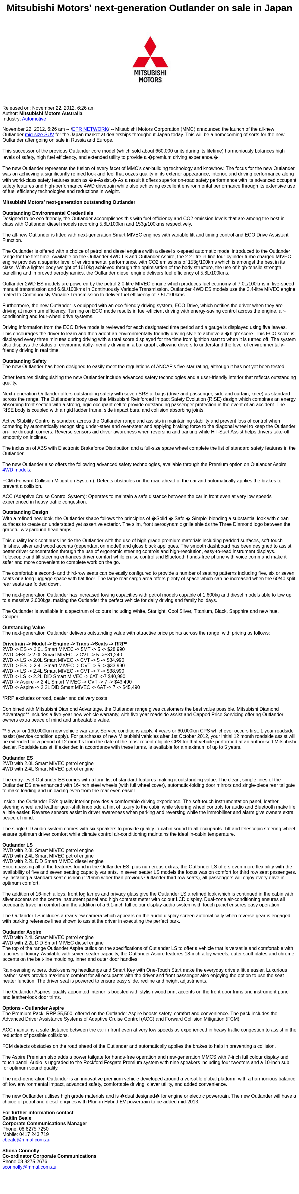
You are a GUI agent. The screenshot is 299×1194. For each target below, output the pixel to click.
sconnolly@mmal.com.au (29, 1167)
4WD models (16, 469)
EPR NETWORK (90, 129)
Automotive (34, 118)
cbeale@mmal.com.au (26, 1139)
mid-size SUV (39, 134)
